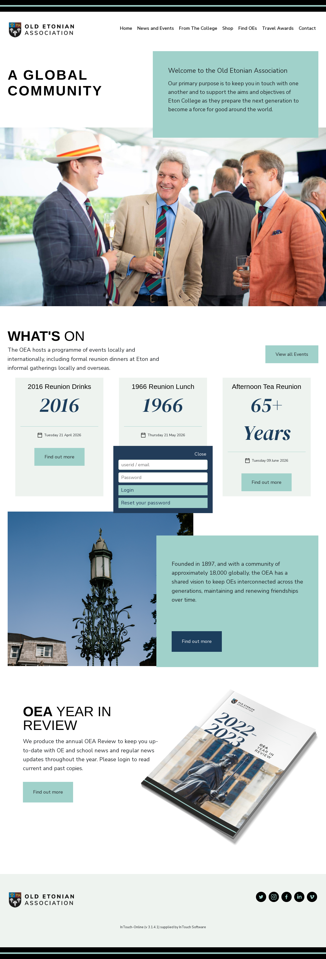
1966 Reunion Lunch (163, 386)
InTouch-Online (132, 927)
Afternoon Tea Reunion (266, 386)
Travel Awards (278, 28)
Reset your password (145, 502)
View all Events (292, 354)
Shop (227, 28)
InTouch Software (192, 927)
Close (200, 454)
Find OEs (247, 28)
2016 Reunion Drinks (59, 386)
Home (126, 28)
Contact (307, 28)
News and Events (155, 28)
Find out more (59, 457)
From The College (198, 28)
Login (127, 490)
